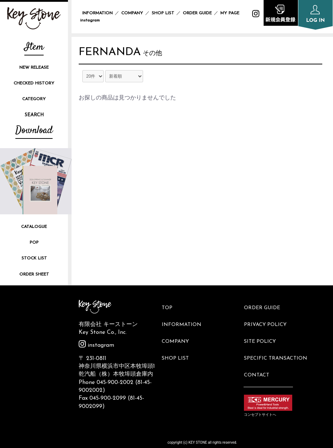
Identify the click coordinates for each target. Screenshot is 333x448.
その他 (163, 55)
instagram (96, 345)
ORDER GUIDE (197, 13)
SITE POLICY (263, 329)
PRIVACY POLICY (268, 317)
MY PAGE (234, 13)
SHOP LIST (163, 13)
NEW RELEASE (34, 67)
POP (34, 242)
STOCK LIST (34, 258)
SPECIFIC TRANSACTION (278, 342)
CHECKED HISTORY (34, 83)
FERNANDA (115, 53)
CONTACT (260, 353)
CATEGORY (34, 99)
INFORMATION (97, 13)
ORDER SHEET (34, 274)
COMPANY (132, 13)
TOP (170, 305)
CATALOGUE (34, 227)
